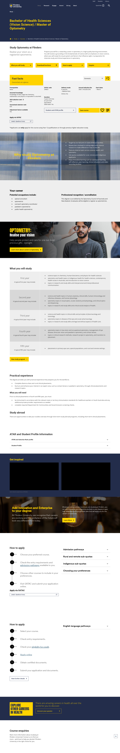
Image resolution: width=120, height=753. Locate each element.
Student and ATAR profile (60, 110)
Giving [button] (68, 5)
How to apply (73, 65)
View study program (19, 359)
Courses (21, 39)
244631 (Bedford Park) (21, 121)
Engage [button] (54, 5)
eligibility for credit (40, 647)
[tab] (60, 439)
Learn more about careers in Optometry (26, 249)
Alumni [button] (61, 5)
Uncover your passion (48, 711)
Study (14, 39)
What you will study (21, 65)
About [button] (75, 5)
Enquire (99, 65)
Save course (89, 110)
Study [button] (39, 5)
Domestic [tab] (87, 78)
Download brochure (47, 65)
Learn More (69, 520)
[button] (100, 5)
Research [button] (46, 5)
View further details (19, 678)
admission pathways (29, 565)
